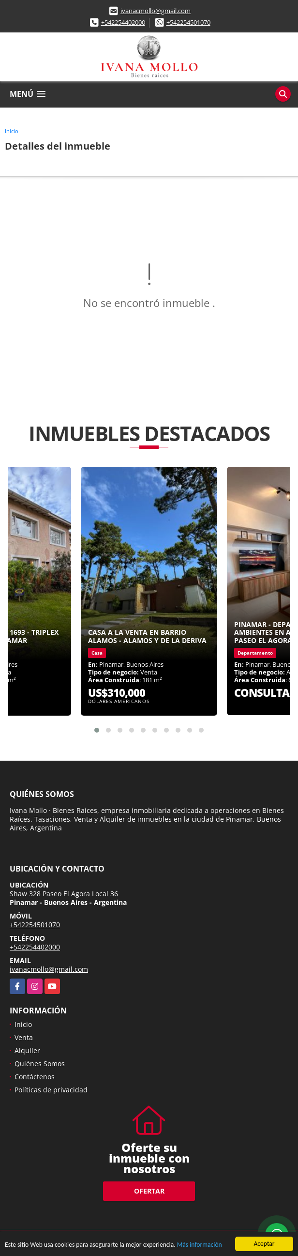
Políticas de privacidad (51, 1089)
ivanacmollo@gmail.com (155, 10)
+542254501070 (188, 22)
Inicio (11, 131)
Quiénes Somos (40, 1063)
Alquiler (27, 1050)
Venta (24, 1037)
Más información (199, 1245)
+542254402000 (123, 22)
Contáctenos (35, 1076)
